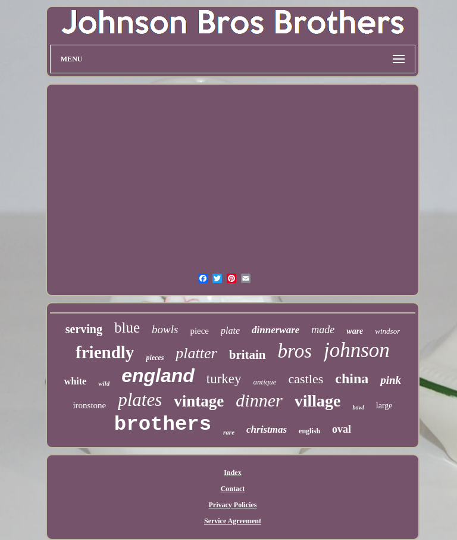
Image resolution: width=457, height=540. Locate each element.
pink (390, 380)
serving (83, 329)
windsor (387, 331)
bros (295, 351)
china (351, 378)
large (384, 405)
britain (247, 354)
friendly (105, 352)
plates (140, 399)
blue (127, 327)
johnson (357, 350)
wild (103, 383)
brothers (162, 424)
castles (306, 378)
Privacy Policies (233, 505)
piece (199, 331)
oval (341, 429)
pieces (155, 357)
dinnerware (275, 330)
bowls (165, 329)
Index (232, 472)
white (75, 381)
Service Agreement (232, 521)
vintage (199, 401)
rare (228, 432)
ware (354, 331)
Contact (233, 489)
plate (230, 330)
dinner (259, 400)
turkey (224, 378)
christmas (266, 429)
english (309, 431)
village (318, 401)
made (322, 330)
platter (196, 353)
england (158, 375)
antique (265, 381)
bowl (358, 407)
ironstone (89, 405)
